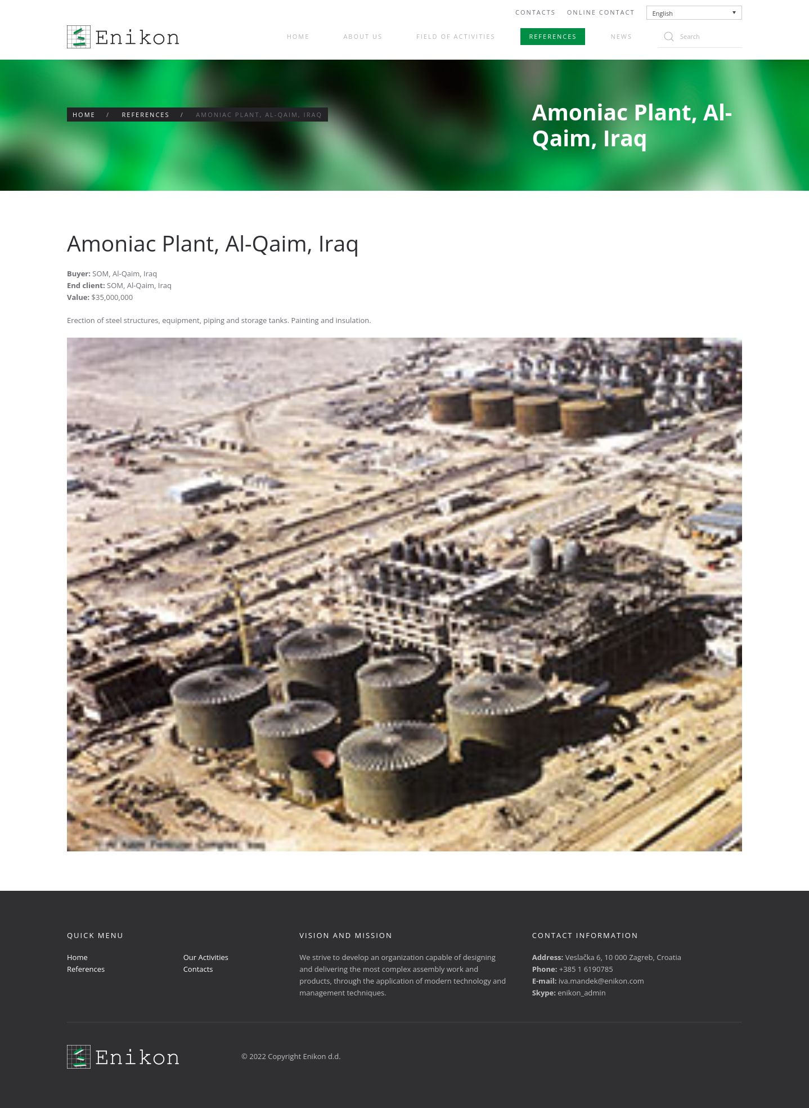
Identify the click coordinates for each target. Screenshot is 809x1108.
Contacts (535, 12)
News (621, 36)
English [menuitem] (663, 13)
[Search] (700, 36)
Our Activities (205, 957)
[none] (694, 13)
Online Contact (601, 12)
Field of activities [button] (455, 36)
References (553, 36)
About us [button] (363, 36)
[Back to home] (123, 36)
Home (298, 36)
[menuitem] (694, 13)
